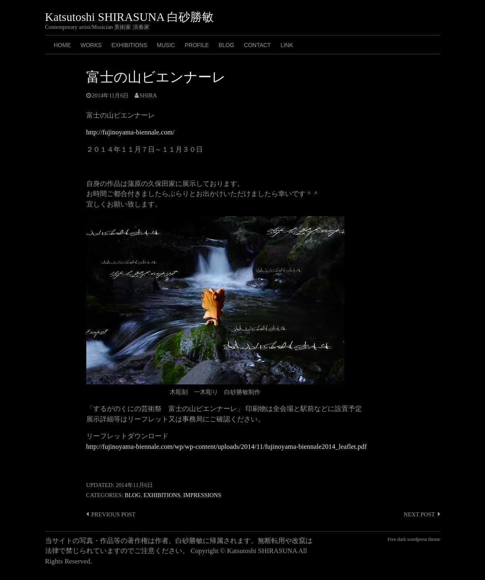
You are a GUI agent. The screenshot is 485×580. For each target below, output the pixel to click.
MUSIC (166, 45)
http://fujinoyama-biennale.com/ (130, 132)
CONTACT (257, 45)
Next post (419, 514)
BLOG (226, 45)
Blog (132, 495)
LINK (287, 45)
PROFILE (197, 45)
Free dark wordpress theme (413, 539)
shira (148, 95)
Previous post (114, 514)
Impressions (202, 495)
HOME (62, 45)
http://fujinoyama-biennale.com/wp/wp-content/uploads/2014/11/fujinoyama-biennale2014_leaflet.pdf (226, 446)
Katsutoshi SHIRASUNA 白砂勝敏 (129, 16)
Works (91, 45)
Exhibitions (129, 45)
